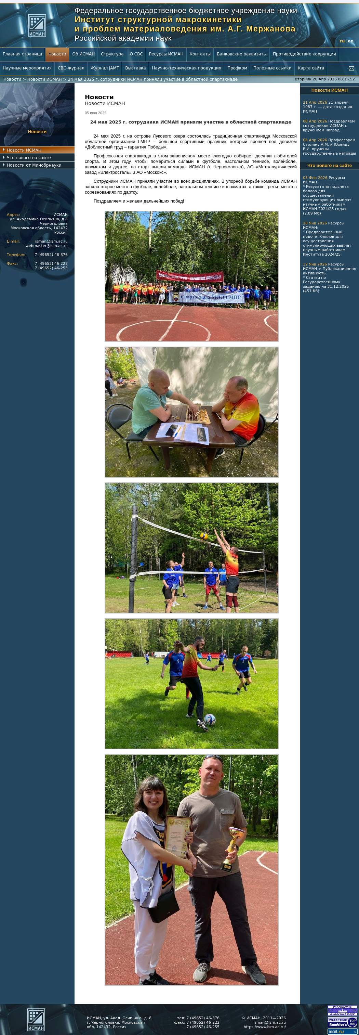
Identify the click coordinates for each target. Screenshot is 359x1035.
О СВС (136, 54)
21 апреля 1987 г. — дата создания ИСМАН (327, 107)
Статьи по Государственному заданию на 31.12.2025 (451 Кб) (326, 284)
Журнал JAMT (105, 68)
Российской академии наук (123, 38)
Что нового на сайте (29, 157)
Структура (112, 54)
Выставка (135, 68)
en (351, 41)
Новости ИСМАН (44, 79)
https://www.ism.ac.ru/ (265, 1027)
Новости (57, 54)
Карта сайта (311, 68)
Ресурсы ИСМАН (166, 54)
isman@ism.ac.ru (51, 241)
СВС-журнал (71, 68)
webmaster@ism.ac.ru (47, 246)
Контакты (200, 54)
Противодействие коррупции (304, 54)
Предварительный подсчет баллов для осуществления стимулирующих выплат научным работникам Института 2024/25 (327, 243)
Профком (237, 68)
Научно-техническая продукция (187, 68)
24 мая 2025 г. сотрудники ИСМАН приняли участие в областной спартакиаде (153, 79)
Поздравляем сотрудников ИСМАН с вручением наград (329, 125)
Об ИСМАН (83, 54)
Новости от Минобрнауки (34, 165)
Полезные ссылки (272, 68)
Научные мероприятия (27, 68)
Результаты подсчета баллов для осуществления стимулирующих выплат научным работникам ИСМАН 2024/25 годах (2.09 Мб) (327, 200)
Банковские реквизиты (242, 54)
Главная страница (22, 54)
